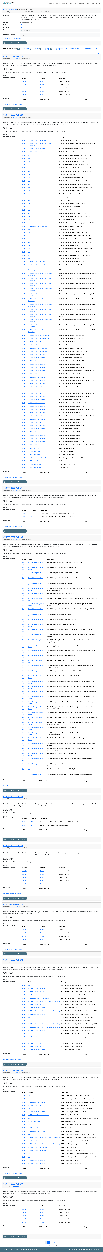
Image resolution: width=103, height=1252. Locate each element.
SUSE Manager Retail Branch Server (38, 458)
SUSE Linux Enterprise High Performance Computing (44, 1001)
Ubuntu (24, 81)
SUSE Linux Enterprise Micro (36, 341)
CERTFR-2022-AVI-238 (13, 537)
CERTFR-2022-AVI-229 (13, 115)
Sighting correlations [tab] (61, 49)
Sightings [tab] (48, 49)
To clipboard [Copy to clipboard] (22, 43)
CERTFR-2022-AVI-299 (13, 1183)
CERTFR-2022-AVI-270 (13, 904)
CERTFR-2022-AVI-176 (13, 56)
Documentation (87, 1249)
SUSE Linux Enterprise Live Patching (38, 335)
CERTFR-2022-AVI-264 (13, 796)
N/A (29, 155)
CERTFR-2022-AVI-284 (13, 959)
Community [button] (73, 3)
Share (13, 43)
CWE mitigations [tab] (75, 49)
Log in (87, 3)
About (92, 3)
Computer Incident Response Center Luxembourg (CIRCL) (19, 1249)
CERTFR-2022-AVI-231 (13, 488)
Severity (6, 22)
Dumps (71, 1249)
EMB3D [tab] (97, 49)
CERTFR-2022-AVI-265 (13, 845)
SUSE (23, 140)
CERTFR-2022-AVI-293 (13, 1070)
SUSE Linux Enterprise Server (36, 148)
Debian (24, 513)
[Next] (57, 1242)
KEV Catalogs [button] (63, 3)
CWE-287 (22, 24)
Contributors (78, 1249)
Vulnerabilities (53, 3)
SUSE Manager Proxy (34, 448)
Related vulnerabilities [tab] (11, 49)
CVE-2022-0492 (10, 9)
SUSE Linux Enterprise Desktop (37, 140)
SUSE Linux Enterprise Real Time (37, 226)
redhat (22, 27)
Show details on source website (12, 104)
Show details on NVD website (12, 38)
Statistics (81, 3)
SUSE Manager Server (34, 461)
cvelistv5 (15, 12)
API (94, 1249)
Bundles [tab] (37, 49)
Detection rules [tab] (87, 49)
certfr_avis (16, 58)
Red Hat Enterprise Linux (35, 562)
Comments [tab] (27, 49)
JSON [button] (6, 43)
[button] (96, 3)
